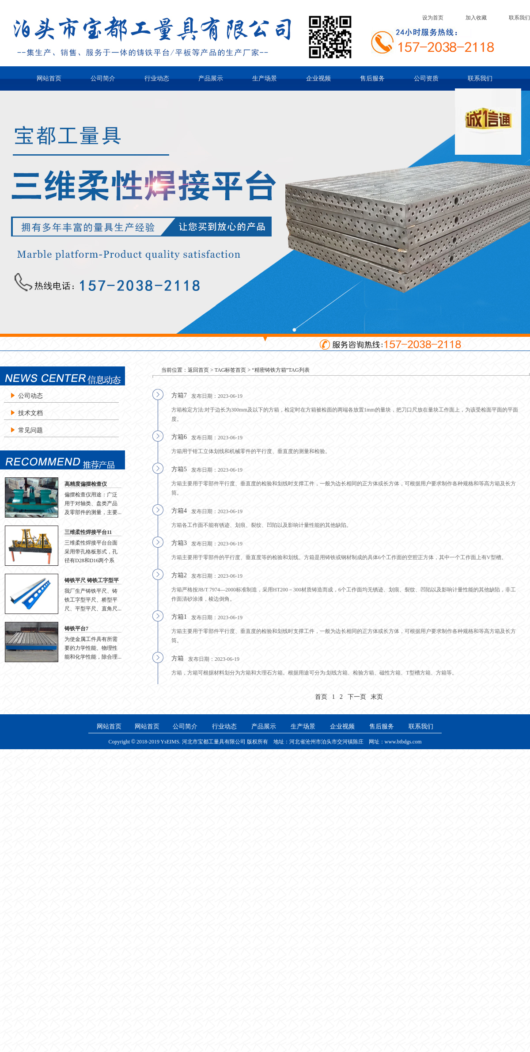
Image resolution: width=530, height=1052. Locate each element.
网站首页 (49, 78)
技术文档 (30, 413)
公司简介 (103, 78)
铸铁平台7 (76, 628)
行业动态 (156, 78)
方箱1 (179, 617)
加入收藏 (476, 18)
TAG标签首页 (230, 370)
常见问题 (30, 430)
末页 (377, 697)
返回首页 (198, 370)
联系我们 (519, 18)
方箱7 (179, 395)
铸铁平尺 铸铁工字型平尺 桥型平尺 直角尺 (91, 580)
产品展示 (210, 78)
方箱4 (179, 510)
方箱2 (179, 575)
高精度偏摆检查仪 (85, 484)
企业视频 (318, 78)
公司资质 (426, 78)
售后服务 (372, 78)
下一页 (357, 697)
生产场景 (264, 78)
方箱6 (179, 437)
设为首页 (432, 18)
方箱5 (179, 469)
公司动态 (30, 396)
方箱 (177, 658)
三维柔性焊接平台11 (88, 532)
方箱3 (179, 543)
